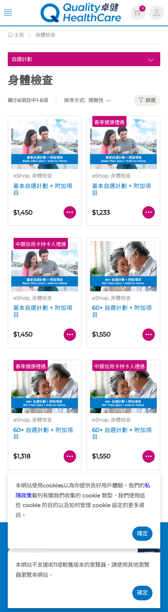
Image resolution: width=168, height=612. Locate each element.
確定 (142, 533)
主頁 (16, 35)
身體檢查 (45, 35)
